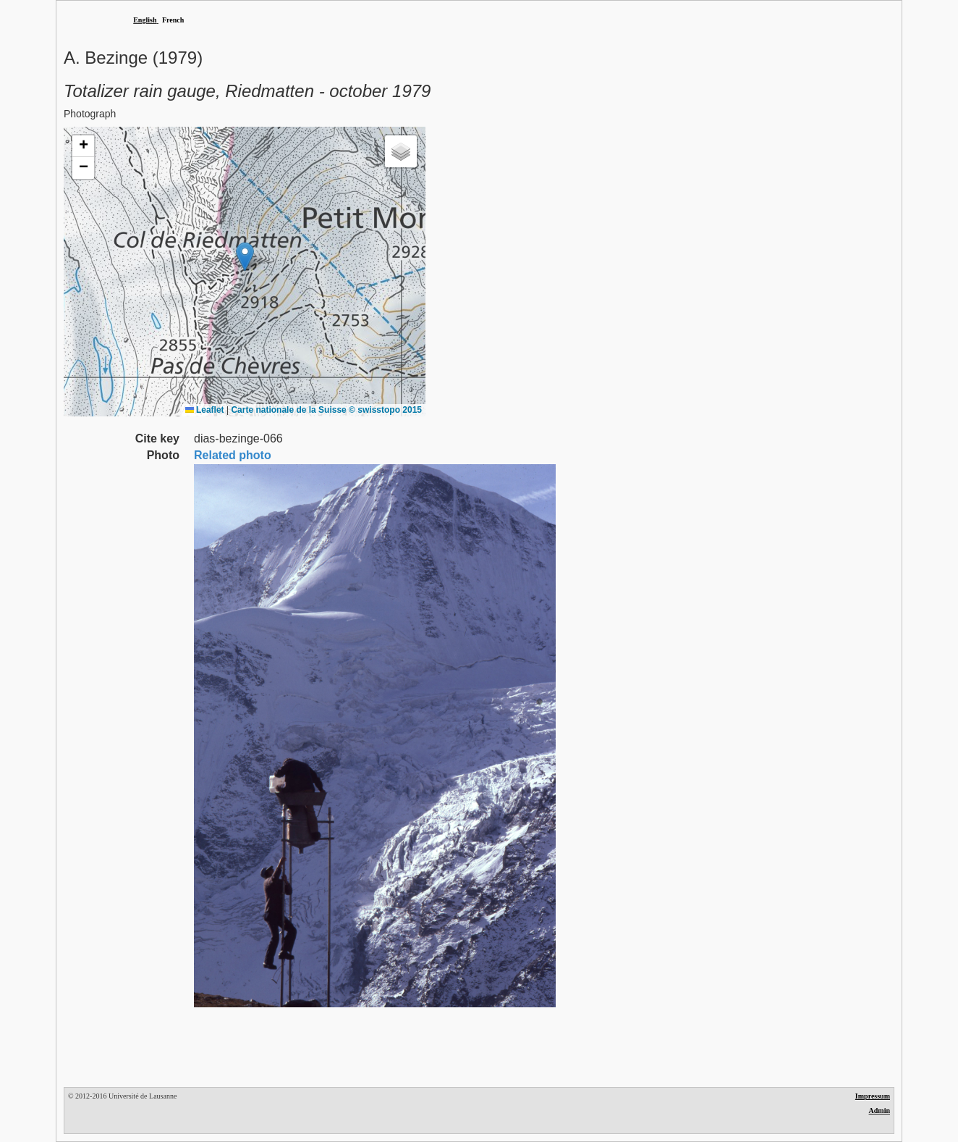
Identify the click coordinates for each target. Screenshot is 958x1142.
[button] (245, 257)
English (144, 20)
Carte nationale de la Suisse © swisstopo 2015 (326, 410)
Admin (879, 1110)
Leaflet (204, 410)
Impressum (872, 1096)
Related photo (232, 455)
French (173, 20)
